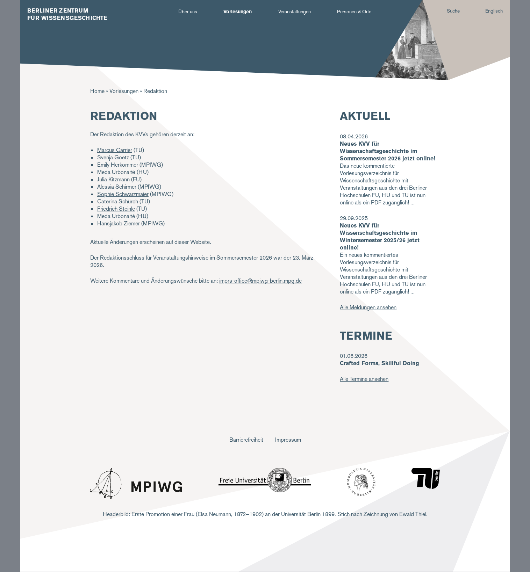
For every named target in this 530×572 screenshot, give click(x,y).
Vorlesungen (237, 11)
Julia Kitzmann (113, 179)
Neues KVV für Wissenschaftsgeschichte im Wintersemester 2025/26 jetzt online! (380, 236)
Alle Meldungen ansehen (368, 307)
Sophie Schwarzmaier (123, 194)
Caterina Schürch (117, 201)
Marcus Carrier (114, 150)
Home (97, 91)
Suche (453, 11)
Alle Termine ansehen (364, 379)
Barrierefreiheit (246, 439)
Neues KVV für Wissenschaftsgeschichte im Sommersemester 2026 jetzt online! (387, 151)
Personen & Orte (354, 11)
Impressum (288, 439)
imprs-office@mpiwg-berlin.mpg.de (260, 280)
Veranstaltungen (294, 11)
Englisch (494, 11)
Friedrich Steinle (116, 208)
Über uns (187, 11)
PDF (376, 202)
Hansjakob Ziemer (118, 223)
